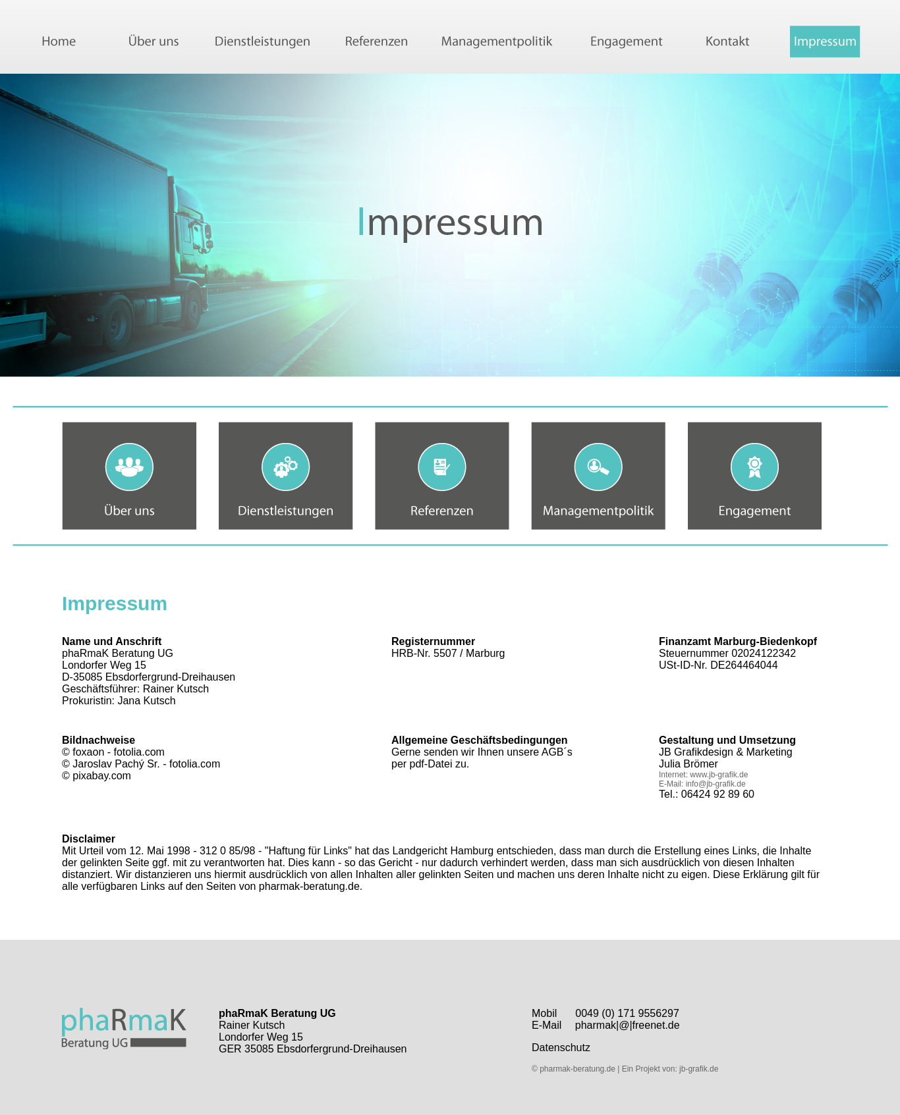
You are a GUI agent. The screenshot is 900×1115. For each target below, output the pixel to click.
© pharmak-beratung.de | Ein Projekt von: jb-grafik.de (625, 1069)
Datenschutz (561, 1047)
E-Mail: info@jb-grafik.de (702, 784)
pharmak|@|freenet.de (627, 1025)
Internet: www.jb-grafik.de (703, 774)
